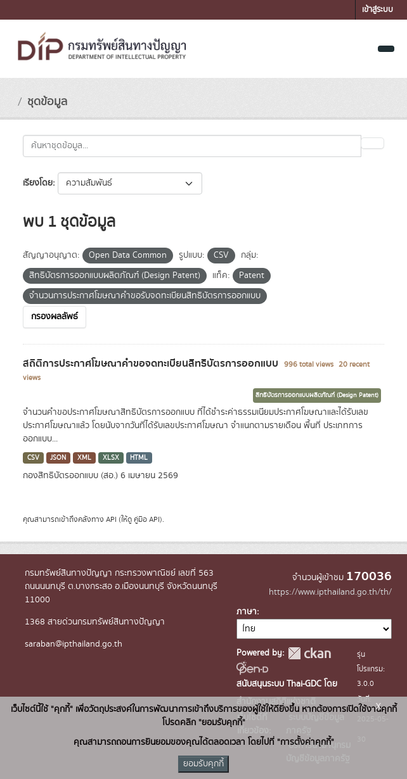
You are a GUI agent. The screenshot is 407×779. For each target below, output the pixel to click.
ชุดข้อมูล (47, 102)
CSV (33, 458)
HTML (139, 458)
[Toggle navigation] (386, 49)
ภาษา (246, 611)
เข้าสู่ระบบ (377, 10)
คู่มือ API (147, 519)
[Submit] (372, 143)
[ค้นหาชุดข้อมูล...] (192, 146)
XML (84, 458)
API (111, 519)
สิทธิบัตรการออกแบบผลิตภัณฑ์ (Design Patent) (316, 395)
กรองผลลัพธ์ (54, 316)
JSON (58, 458)
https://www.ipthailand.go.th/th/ (330, 592)
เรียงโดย (38, 183)
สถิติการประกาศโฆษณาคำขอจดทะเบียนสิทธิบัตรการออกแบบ (152, 363)
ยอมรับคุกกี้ (203, 763)
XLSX (111, 458)
